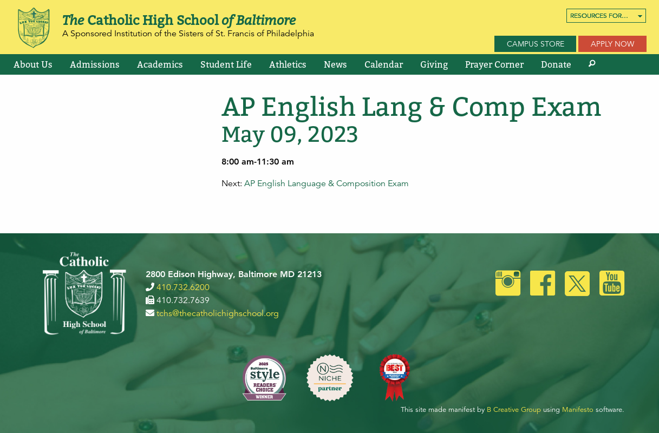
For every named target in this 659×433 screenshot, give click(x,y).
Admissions (95, 64)
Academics (160, 64)
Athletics (287, 64)
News (335, 64)
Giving (434, 64)
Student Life (226, 64)
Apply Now (612, 44)
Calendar (383, 64)
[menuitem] (606, 16)
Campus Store (535, 44)
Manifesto (577, 409)
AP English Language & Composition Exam (326, 183)
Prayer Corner (494, 64)
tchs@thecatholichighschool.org (217, 313)
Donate (556, 64)
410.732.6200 (183, 287)
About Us (33, 64)
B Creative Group (514, 409)
